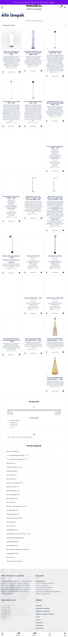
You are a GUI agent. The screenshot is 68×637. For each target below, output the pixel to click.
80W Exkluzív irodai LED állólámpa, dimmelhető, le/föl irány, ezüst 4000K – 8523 (55, 198)
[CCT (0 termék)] (8, 426)
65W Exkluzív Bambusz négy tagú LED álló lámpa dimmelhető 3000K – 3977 (55, 103)
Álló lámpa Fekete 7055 (55, 255)
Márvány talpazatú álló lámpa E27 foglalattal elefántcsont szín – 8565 (11, 339)
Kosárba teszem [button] (11, 70)
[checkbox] (9, 436)
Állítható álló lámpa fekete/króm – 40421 (11, 256)
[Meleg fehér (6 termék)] (8, 422)
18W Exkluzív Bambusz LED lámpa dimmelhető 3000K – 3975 (11, 52)
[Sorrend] (34, 25)
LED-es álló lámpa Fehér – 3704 (33, 297)
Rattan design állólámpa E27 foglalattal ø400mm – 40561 (55, 377)
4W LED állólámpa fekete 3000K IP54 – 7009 (33, 102)
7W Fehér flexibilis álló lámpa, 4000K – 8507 (55, 147)
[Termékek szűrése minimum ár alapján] (10, 412)
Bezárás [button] (52, 2)
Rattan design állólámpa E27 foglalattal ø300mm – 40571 (55, 338)
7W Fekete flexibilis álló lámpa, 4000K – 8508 (11, 197)
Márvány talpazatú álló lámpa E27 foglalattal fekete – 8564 (33, 338)
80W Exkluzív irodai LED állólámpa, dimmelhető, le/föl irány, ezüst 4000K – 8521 (33, 198)
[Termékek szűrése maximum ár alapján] (57, 412)
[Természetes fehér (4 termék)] (8, 419)
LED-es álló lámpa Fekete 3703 (55, 297)
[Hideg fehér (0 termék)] (8, 424)
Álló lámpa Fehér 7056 (33, 255)
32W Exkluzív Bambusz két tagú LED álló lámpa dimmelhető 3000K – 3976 (33, 53)
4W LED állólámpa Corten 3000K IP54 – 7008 (55, 52)
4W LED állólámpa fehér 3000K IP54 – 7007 (11, 102)
